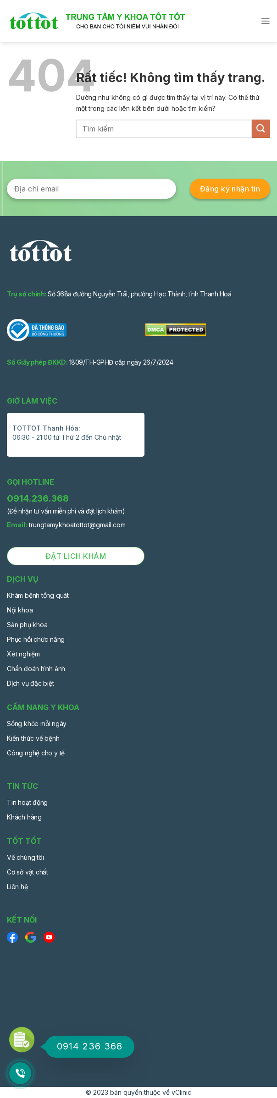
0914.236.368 (38, 498)
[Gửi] (261, 128)
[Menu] (265, 21)
